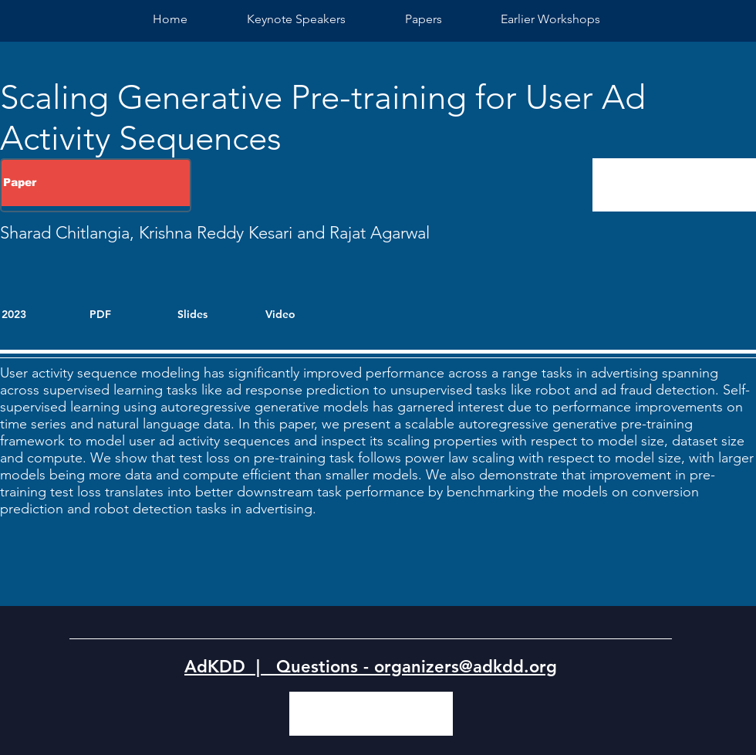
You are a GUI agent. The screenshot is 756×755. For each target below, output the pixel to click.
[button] (550, 19)
